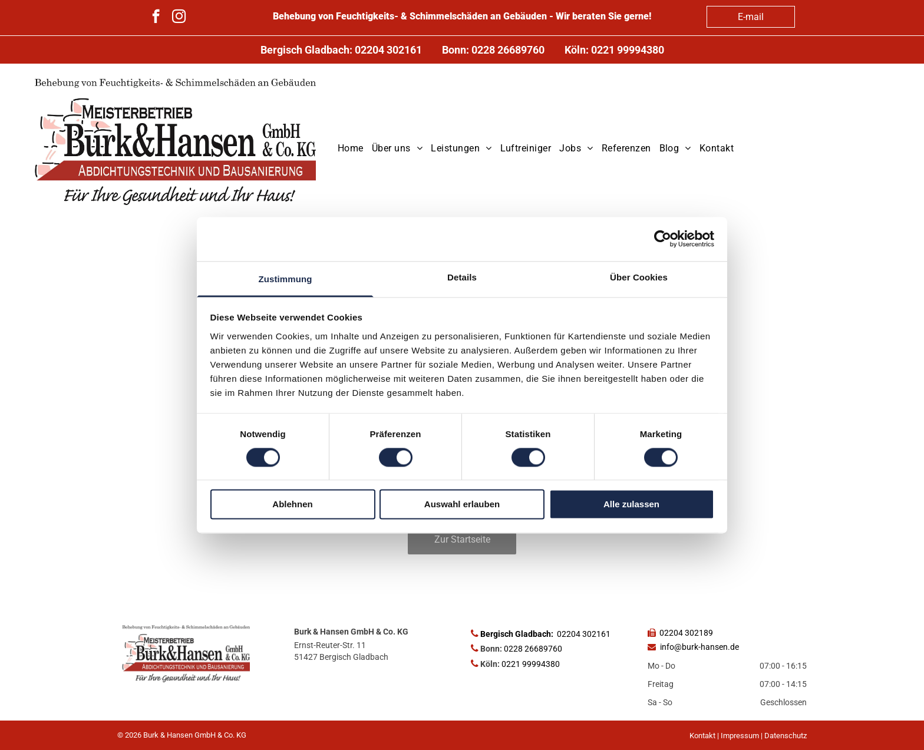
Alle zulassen (631, 505)
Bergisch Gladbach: (516, 634)
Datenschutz (785, 735)
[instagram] (179, 17)
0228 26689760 (507, 50)
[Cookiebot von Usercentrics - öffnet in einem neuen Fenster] (662, 238)
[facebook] (156, 17)
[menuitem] (351, 148)
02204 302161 (388, 50)
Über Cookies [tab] (639, 277)
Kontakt (702, 735)
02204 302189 (686, 632)
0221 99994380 (627, 50)
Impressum (740, 735)
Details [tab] (462, 277)
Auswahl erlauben (462, 505)
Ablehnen (292, 505)
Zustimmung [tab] (285, 279)
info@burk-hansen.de (699, 647)
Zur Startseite (462, 539)
